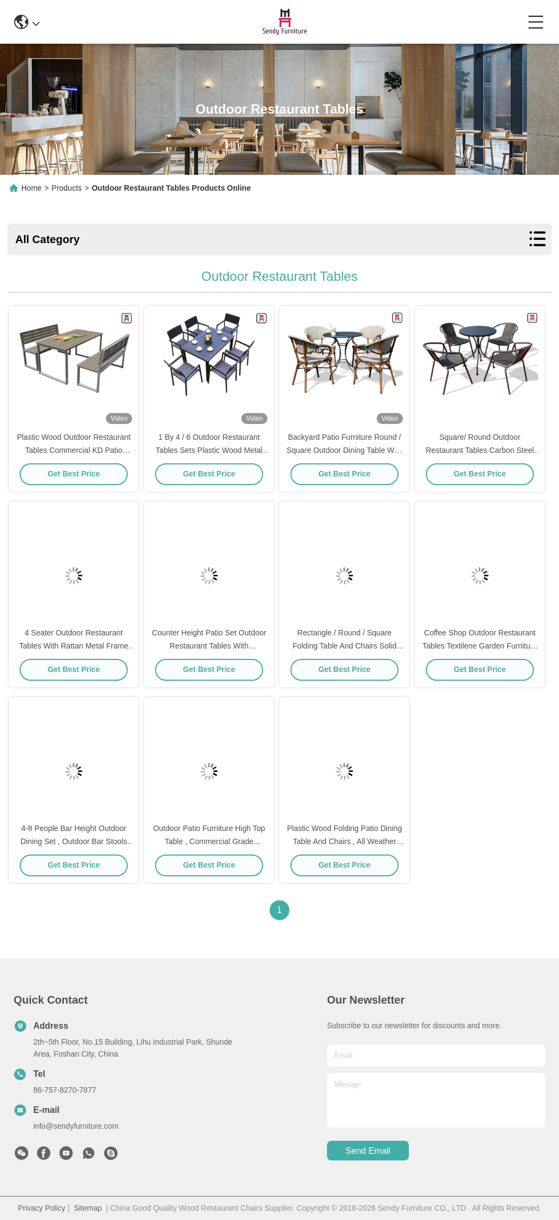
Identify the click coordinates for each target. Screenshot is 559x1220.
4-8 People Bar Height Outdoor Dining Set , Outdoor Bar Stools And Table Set (73, 841)
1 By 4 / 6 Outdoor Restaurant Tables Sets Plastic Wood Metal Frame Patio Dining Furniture (209, 450)
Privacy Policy (42, 1208)
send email (368, 1151)
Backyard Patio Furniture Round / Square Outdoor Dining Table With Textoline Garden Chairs (344, 450)
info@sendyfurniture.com (75, 1126)
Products (67, 188)
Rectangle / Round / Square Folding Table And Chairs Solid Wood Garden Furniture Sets (344, 645)
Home (31, 188)
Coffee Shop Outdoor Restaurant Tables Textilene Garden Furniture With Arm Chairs (480, 645)
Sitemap (88, 1208)
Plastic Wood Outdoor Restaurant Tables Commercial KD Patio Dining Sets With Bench (73, 450)
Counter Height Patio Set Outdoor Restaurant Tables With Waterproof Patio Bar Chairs (209, 645)
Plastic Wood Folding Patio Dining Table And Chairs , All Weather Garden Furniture (344, 841)
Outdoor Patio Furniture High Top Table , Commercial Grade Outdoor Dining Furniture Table (209, 841)
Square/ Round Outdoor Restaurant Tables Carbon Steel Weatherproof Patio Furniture (480, 450)
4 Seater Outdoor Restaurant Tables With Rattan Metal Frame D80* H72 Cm (73, 645)
